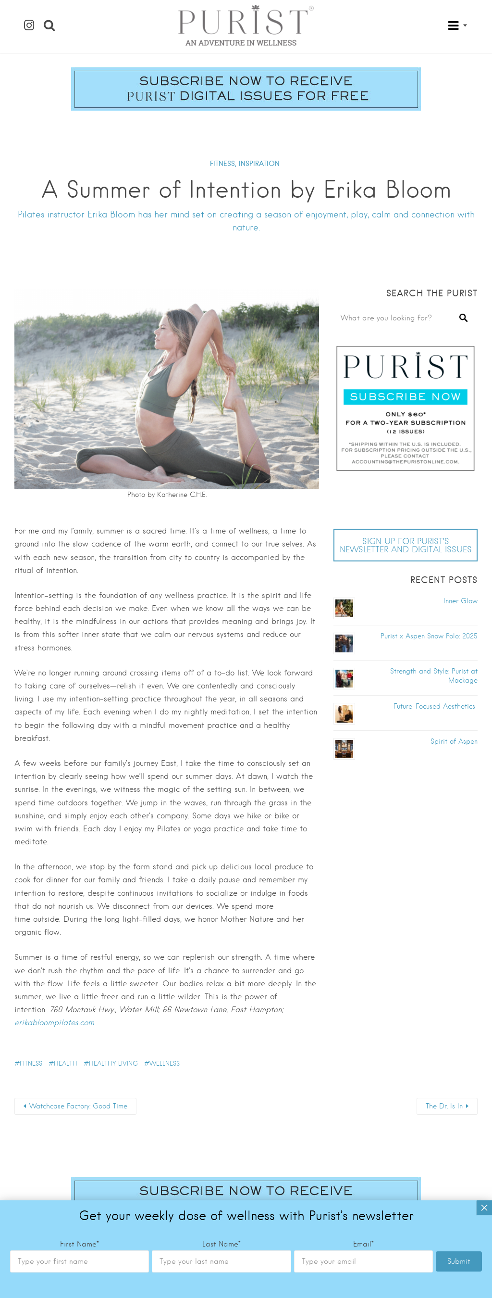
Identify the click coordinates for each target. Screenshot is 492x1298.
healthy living (113, 1063)
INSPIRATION (259, 163)
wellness (164, 1063)
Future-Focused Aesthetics (436, 706)
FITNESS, (223, 163)
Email (363, 876)
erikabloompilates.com (54, 1022)
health (65, 1063)
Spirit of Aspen (454, 741)
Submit (458, 894)
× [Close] (484, 840)
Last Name (221, 876)
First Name (79, 876)
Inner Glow (460, 601)
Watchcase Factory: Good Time (78, 1106)
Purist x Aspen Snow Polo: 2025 (429, 636)
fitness (31, 1063)
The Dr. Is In (444, 1106)
